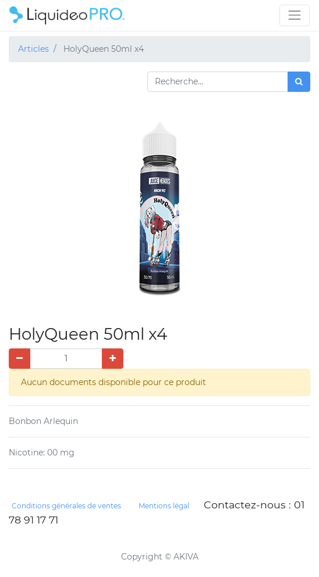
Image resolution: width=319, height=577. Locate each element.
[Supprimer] (19, 358)
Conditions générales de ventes (66, 505)
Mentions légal (164, 505)
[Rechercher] (299, 82)
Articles (33, 49)
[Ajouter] (112, 358)
